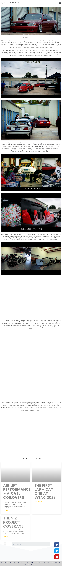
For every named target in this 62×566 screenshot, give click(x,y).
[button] (60, 3)
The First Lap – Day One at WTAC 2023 (45, 491)
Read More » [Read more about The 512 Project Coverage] (6, 536)
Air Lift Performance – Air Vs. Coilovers (17, 491)
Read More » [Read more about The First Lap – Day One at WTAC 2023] (38, 501)
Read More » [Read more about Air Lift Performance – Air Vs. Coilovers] (6, 510)
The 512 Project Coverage (13, 522)
